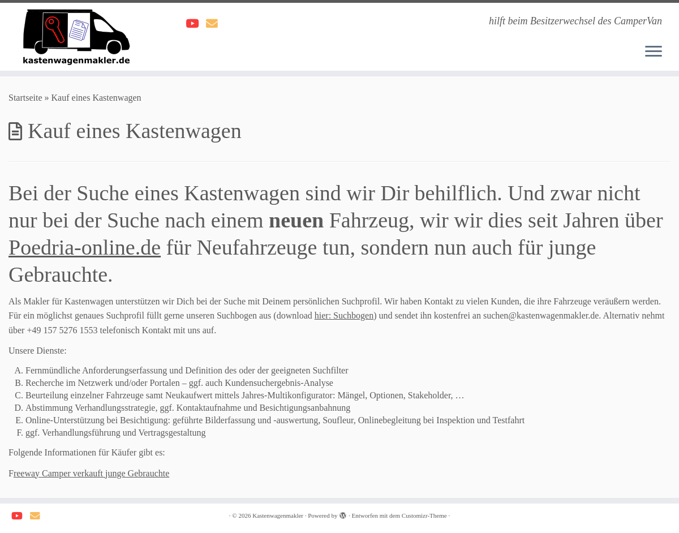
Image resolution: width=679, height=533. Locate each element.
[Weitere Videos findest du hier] (196, 23)
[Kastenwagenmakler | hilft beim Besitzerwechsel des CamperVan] (78, 36)
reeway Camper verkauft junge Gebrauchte (91, 473)
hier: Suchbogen (344, 315)
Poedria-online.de (84, 247)
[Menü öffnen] (653, 52)
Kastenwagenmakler (277, 515)
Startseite (25, 97)
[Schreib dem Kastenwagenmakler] (215, 23)
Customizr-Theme (424, 515)
